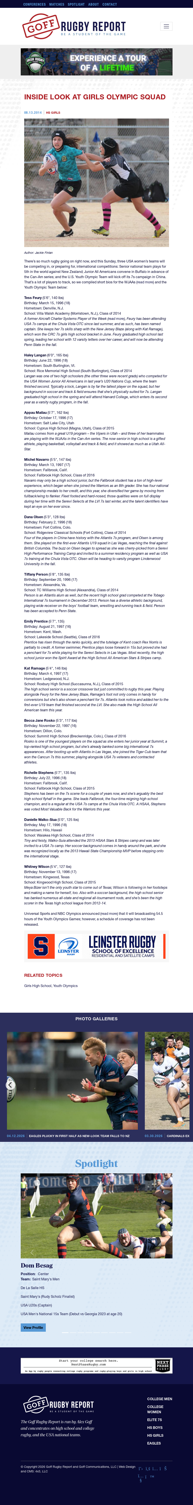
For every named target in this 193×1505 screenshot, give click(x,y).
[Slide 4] (88, 1332)
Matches (56, 4)
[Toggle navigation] (166, 26)
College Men (159, 1399)
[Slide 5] (96, 1332)
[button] (32, 1252)
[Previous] (10, 1085)
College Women (155, 1409)
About (93, 4)
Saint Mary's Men (46, 1279)
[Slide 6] (104, 1332)
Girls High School (37, 986)
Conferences (34, 4)
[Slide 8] (120, 1332)
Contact (109, 4)
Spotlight (76, 4)
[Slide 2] (73, 1332)
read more (145, 282)
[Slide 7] (112, 1332)
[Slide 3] (81, 1332)
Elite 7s (154, 1420)
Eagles (154, 1443)
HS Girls (53, 113)
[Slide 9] (128, 1332)
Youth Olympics (65, 986)
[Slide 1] (65, 1332)
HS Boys (154, 1427)
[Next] (182, 1085)
